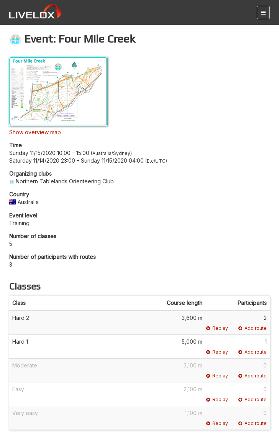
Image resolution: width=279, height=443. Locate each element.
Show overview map (35, 132)
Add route (252, 328)
